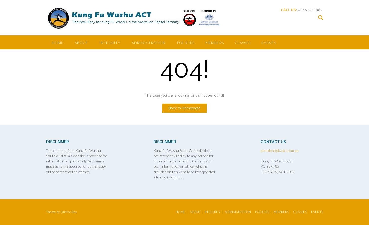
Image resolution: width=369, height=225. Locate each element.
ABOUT (81, 43)
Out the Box (68, 212)
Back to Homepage (184, 108)
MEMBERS (215, 43)
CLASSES (243, 43)
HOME (57, 43)
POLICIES (185, 43)
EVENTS (269, 43)
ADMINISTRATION (149, 43)
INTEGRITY (109, 43)
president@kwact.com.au (280, 150)
